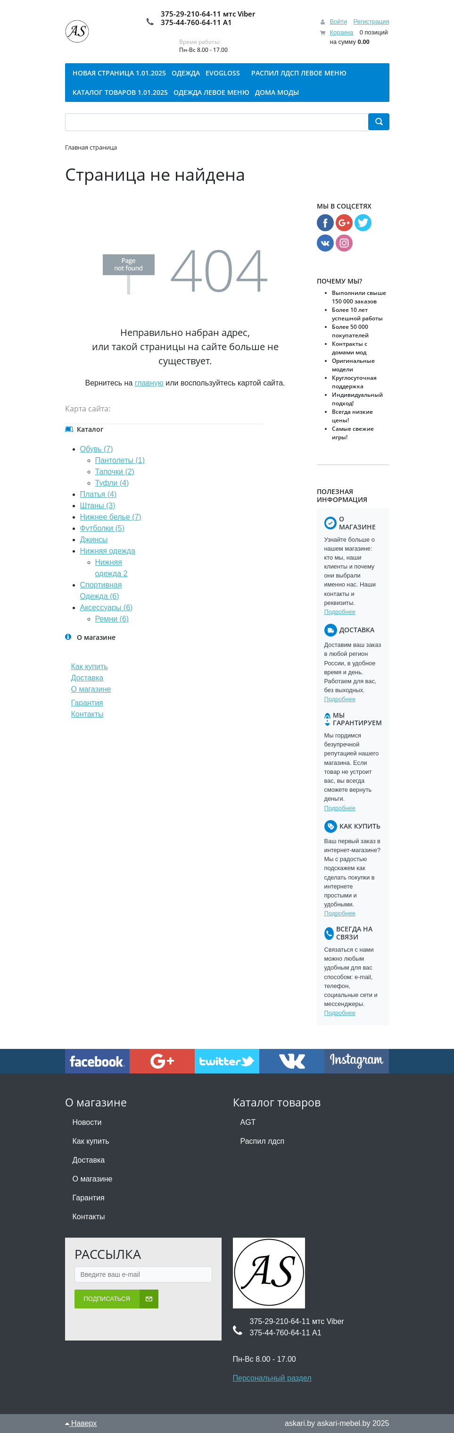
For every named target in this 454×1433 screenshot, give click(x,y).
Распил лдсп (262, 1141)
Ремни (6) (112, 619)
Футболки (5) (102, 528)
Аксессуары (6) (106, 607)
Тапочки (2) (114, 472)
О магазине (91, 689)
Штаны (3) (98, 506)
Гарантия (87, 703)
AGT (248, 1122)
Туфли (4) (112, 483)
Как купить (89, 666)
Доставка (87, 678)
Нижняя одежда (107, 551)
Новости (87, 1122)
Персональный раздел (272, 1378)
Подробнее (339, 611)
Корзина (341, 32)
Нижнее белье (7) (110, 517)
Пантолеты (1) (120, 460)
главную (149, 383)
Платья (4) (98, 494)
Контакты (87, 714)
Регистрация (371, 21)
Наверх (81, 1423)
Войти (338, 21)
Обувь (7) (96, 449)
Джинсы (94, 540)
